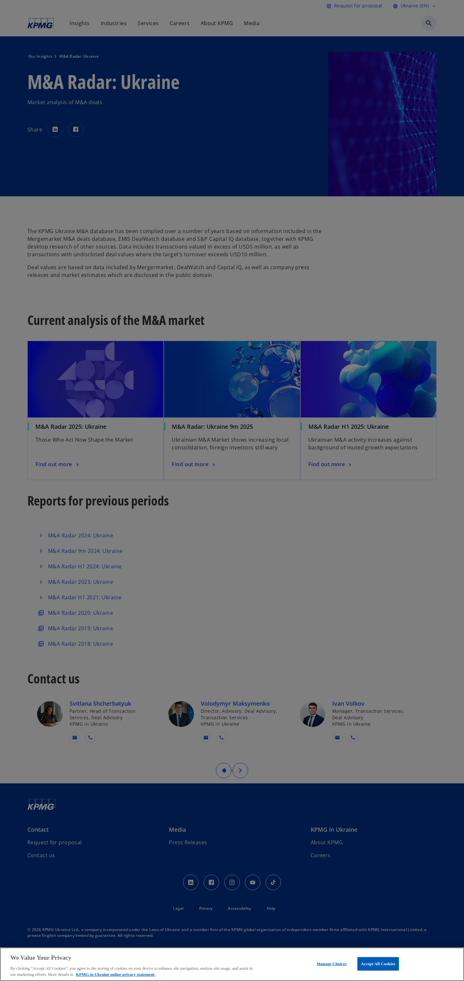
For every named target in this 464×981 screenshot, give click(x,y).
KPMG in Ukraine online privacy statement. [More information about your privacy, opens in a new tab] (115, 974)
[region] (232, 964)
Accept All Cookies (378, 963)
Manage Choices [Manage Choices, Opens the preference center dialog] (332, 963)
